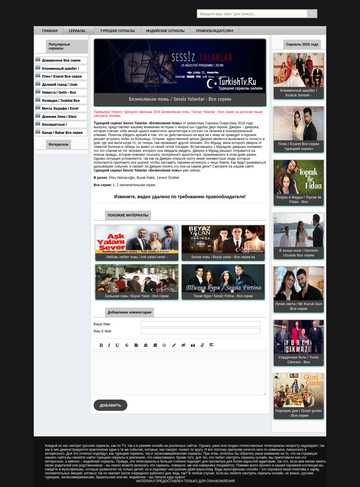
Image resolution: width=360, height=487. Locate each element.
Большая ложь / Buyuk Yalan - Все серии (136, 296)
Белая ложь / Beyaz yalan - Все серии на (223, 257)
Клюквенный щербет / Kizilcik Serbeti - (298, 92)
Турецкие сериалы (117, 30)
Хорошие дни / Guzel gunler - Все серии (298, 413)
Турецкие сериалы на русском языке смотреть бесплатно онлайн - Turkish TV (85, 13)
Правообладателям (214, 30)
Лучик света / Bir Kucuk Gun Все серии (298, 306)
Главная (49, 30)
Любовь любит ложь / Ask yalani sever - (136, 257)
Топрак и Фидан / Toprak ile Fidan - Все (298, 199)
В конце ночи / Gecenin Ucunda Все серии (298, 252)
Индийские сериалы (165, 30)
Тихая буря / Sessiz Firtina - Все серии (223, 296)
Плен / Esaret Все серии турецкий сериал (298, 146)
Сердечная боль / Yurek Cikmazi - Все (299, 359)
